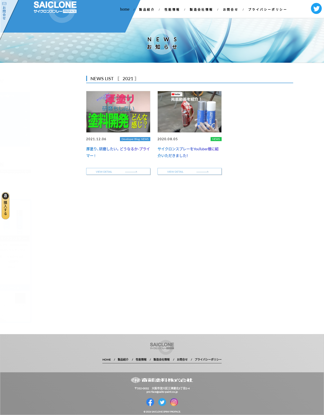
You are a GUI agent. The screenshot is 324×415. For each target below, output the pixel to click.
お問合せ (231, 9)
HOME (106, 359)
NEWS (145, 139)
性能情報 (172, 9)
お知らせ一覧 (49, 95)
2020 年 (40, 127)
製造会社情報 (201, 9)
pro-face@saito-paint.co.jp (162, 392)
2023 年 (40, 104)
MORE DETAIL (55, 171)
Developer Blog (131, 139)
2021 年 (40, 119)
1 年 (37, 143)
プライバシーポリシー (267, 9)
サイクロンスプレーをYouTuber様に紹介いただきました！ (188, 152)
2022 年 (40, 111)
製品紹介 (147, 9)
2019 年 (40, 135)
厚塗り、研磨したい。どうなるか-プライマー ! (118, 152)
